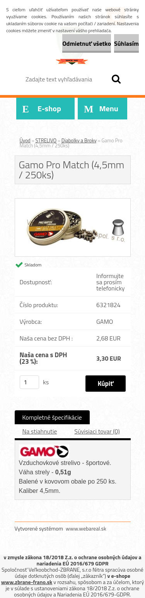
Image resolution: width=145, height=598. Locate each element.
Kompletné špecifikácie (52, 417)
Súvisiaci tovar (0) (96, 431)
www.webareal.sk (86, 528)
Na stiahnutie (39, 431)
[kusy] (29, 382)
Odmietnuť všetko (86, 43)
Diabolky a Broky (79, 140)
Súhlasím (126, 43)
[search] (116, 79)
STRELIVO (46, 140)
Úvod (25, 140)
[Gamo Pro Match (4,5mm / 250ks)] (72, 201)
